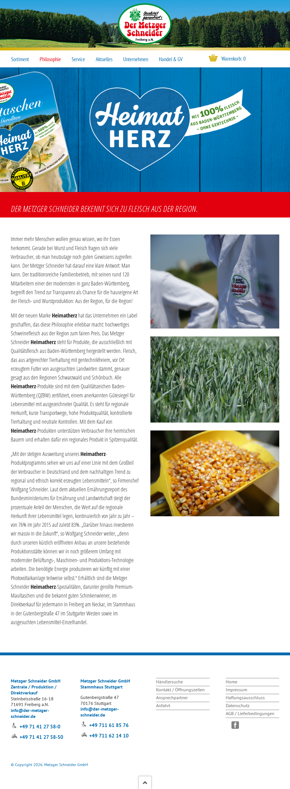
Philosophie (50, 59)
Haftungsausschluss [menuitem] (245, 697)
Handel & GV (171, 59)
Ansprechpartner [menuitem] (172, 697)
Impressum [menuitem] (236, 689)
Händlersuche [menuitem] (169, 681)
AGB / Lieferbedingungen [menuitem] (250, 713)
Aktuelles (104, 59)
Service (78, 59)
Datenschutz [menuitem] (238, 705)
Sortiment (20, 59)
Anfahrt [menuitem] (163, 705)
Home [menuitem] (231, 681)
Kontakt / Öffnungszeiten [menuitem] (180, 689)
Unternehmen (135, 59)
